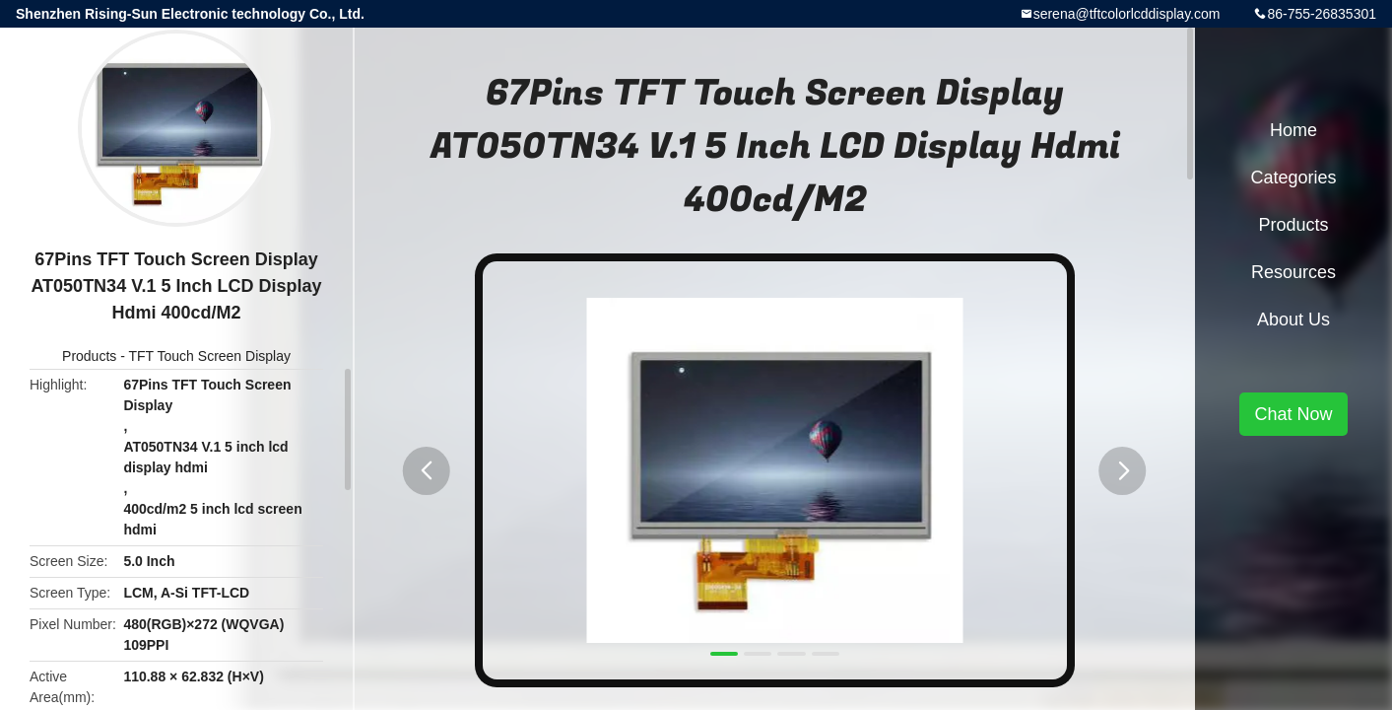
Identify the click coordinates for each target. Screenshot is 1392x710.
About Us (1293, 319)
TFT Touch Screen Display (210, 356)
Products (89, 356)
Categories (1293, 177)
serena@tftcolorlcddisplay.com (1127, 14)
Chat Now (1293, 414)
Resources (1293, 272)
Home (1293, 130)
